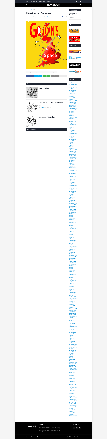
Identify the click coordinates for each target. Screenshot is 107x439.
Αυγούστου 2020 (72, 176)
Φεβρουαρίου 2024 (73, 117)
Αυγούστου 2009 (72, 371)
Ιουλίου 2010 (72, 354)
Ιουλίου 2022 (72, 143)
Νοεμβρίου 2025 (72, 89)
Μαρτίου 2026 (72, 83)
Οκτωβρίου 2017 (72, 227)
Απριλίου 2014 (72, 288)
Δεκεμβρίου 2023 (73, 120)
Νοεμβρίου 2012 (72, 313)
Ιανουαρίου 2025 (72, 102)
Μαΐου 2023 (71, 129)
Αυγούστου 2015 (72, 264)
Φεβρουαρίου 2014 (73, 291)
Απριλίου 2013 (72, 305)
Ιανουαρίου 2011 (72, 346)
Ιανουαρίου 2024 (72, 118)
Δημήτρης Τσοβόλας (47, 117)
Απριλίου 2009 (72, 377)
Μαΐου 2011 (71, 340)
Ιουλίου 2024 (72, 111)
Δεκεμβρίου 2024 (73, 103)
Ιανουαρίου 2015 (72, 274)
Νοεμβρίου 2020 (72, 172)
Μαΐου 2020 (71, 181)
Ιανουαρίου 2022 (72, 151)
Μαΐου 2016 (71, 250)
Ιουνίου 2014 (72, 285)
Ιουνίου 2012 (72, 320)
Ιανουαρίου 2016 (72, 256)
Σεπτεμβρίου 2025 (73, 91)
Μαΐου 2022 (71, 146)
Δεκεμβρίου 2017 (73, 224)
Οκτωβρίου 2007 (72, 403)
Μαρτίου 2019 (72, 201)
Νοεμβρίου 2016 (72, 243)
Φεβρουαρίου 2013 (73, 308)
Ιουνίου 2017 (72, 233)
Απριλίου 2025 (72, 97)
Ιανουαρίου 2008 (72, 399)
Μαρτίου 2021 (72, 166)
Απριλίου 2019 (72, 200)
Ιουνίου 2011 (72, 338)
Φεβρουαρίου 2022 (73, 149)
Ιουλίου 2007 (72, 408)
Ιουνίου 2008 (72, 392)
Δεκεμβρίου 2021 (73, 152)
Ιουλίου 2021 (72, 160)
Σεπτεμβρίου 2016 (73, 246)
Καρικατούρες (42, 1)
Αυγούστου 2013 (72, 300)
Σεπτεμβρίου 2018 (73, 210)
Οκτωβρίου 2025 (72, 90)
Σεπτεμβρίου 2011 (73, 334)
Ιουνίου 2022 (72, 145)
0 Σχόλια (47, 17)
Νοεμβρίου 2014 (72, 277)
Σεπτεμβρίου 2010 (73, 351)
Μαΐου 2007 (71, 411)
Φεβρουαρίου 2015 (73, 273)
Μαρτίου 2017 (72, 237)
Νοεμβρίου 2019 (72, 190)
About (66, 436)
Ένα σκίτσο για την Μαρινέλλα (73, 14)
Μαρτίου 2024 (72, 115)
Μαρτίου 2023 (72, 132)
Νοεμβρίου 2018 (72, 207)
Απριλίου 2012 (72, 323)
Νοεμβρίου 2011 (72, 331)
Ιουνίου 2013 (72, 302)
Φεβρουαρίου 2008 (73, 398)
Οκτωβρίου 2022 (72, 139)
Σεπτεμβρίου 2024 (73, 108)
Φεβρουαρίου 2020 (73, 185)
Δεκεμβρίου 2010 (73, 347)
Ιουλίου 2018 (72, 213)
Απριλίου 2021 (72, 164)
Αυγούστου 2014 (72, 282)
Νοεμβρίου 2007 (72, 402)
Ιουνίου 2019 (72, 197)
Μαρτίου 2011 (72, 343)
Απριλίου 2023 (72, 130)
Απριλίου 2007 (72, 412)
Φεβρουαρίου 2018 (73, 221)
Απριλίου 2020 (72, 182)
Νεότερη (28, 80)
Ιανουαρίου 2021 (72, 169)
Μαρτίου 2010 (72, 360)
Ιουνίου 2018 (72, 215)
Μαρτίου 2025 (72, 99)
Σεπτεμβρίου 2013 (73, 298)
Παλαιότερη (63, 80)
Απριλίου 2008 (72, 395)
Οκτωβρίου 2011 (72, 332)
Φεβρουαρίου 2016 (73, 255)
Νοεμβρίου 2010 (72, 348)
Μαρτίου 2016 (72, 253)
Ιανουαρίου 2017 (72, 240)
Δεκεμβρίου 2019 (73, 188)
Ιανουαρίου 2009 (72, 381)
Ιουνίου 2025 (72, 95)
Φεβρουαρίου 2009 (73, 380)
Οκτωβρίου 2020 (72, 173)
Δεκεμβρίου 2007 (73, 400)
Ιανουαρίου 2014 (72, 292)
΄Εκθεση (49, 1)
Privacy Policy (72, 436)
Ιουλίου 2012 (72, 319)
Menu (28, 5)
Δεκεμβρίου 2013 (73, 294)
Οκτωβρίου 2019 (72, 191)
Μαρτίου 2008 (72, 396)
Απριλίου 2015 (72, 270)
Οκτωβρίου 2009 (72, 368)
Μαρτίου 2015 (72, 271)
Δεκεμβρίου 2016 (73, 242)
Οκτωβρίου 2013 (72, 296)
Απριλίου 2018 (72, 218)
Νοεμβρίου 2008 (72, 384)
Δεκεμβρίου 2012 (73, 311)
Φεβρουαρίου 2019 (73, 203)
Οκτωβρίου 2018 (72, 209)
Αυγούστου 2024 (72, 109)
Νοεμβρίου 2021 (72, 154)
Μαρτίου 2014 (72, 289)
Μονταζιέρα (44, 88)
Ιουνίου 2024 (72, 112)
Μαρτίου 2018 (72, 219)
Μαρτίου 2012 (72, 325)
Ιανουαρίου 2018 (72, 222)
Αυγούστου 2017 (72, 230)
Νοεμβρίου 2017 (72, 225)
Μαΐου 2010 (71, 357)
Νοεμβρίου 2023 (72, 121)
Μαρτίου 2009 (72, 378)
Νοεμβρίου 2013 (72, 295)
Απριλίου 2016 (72, 252)
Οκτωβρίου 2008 (72, 386)
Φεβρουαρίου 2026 (73, 84)
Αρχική (27, 1)
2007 (34, 9)
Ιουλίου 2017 (72, 231)
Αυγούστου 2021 (72, 158)
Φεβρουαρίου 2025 (73, 100)
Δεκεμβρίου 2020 (73, 170)
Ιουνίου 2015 (72, 267)
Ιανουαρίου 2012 (72, 328)
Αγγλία (31, 72)
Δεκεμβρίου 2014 (73, 276)
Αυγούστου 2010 (72, 353)
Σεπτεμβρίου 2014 (73, 280)
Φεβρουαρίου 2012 (73, 326)
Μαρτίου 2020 (72, 184)
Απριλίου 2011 (72, 341)
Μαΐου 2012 (71, 322)
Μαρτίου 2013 (72, 307)
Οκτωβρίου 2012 (72, 314)
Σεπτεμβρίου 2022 (73, 141)
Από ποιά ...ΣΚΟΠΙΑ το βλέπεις (51, 102)
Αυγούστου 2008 (72, 389)
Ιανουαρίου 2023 (72, 135)
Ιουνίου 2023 (72, 127)
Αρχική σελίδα (29, 9)
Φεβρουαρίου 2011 (73, 344)
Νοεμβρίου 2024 (72, 105)
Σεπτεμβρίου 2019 (73, 193)
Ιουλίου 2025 (72, 93)
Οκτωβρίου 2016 (72, 245)
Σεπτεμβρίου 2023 (73, 124)
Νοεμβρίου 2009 (72, 366)
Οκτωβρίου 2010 (72, 350)
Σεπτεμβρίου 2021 (73, 157)
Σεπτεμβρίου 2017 (73, 228)
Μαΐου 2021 (71, 163)
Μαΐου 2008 (71, 393)
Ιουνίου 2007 (72, 409)
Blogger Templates (35, 436)
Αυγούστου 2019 (72, 194)
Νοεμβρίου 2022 (72, 138)
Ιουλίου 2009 (72, 372)
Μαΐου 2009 (71, 375)
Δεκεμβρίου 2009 (73, 365)
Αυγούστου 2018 (72, 212)
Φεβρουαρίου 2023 (73, 133)
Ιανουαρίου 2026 (72, 86)
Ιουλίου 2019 (72, 195)
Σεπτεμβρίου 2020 (73, 175)
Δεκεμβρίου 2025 (73, 87)
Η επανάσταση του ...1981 (74, 21)
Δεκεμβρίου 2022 (73, 136)
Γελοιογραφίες (34, 1)
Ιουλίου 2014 (72, 283)
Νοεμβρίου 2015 (72, 259)
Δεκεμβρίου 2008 (73, 383)
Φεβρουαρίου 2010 (73, 362)
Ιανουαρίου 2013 (72, 310)
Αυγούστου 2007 (72, 406)
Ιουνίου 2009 (72, 374)
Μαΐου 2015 (71, 268)
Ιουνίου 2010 (72, 356)
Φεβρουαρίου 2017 (73, 239)
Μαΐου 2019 (71, 198)
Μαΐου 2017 (71, 234)
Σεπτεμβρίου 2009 (73, 369)
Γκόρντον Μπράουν (44, 72)
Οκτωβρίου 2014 (72, 279)
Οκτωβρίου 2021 (72, 155)
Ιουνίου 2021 (72, 161)
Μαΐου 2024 (71, 114)
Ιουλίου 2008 (72, 390)
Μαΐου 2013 (71, 304)
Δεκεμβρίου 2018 (73, 206)
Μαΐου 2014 (71, 286)
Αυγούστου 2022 (72, 142)
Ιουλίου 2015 (72, 265)
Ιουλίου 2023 (72, 126)
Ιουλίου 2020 (72, 178)
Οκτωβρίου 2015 (72, 261)
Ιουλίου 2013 (72, 301)
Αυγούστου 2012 (72, 317)
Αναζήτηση (76, 5)
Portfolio (79, 436)
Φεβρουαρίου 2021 (73, 167)
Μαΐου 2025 (71, 96)
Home (62, 436)
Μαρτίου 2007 (72, 414)
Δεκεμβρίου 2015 (73, 258)
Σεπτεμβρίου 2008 (73, 387)
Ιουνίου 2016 (72, 249)
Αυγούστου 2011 (72, 335)
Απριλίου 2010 (72, 359)
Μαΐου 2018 (71, 216)
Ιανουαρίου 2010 (72, 363)
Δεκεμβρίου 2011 (73, 329)
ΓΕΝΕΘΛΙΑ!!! (71, 17)
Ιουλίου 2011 (72, 337)
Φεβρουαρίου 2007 (73, 415)
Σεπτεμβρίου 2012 (73, 316)
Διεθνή (51, 72)
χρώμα (55, 72)
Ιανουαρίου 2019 (72, 204)
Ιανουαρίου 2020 (72, 187)
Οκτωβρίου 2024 (72, 106)
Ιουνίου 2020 (72, 179)
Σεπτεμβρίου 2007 (73, 405)
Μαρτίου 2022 (72, 148)
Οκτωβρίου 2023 (72, 123)
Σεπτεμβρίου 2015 (73, 262)
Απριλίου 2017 (72, 236)
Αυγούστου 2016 (72, 247)
